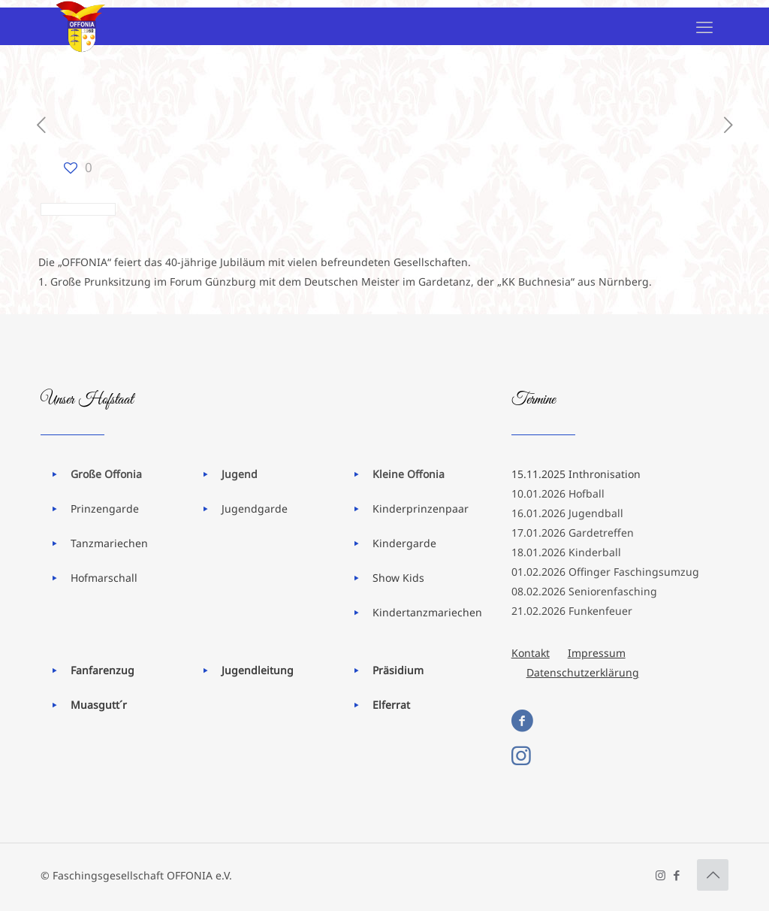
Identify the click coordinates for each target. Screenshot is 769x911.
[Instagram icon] (660, 874)
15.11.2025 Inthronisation (576, 474)
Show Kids (398, 578)
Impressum (597, 653)
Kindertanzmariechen (427, 612)
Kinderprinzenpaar (420, 508)
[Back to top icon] (712, 875)
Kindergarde (404, 543)
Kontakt (530, 653)
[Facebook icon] (676, 874)
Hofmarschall (104, 578)
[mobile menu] (704, 26)
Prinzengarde (105, 508)
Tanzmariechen (109, 543)
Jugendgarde (255, 508)
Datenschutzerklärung (582, 672)
